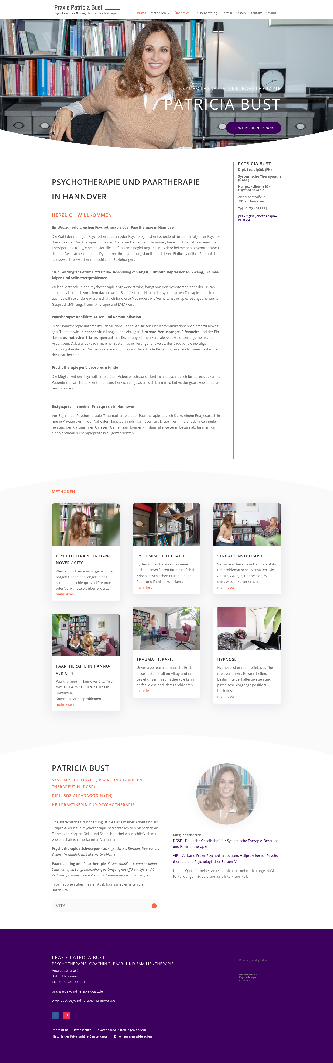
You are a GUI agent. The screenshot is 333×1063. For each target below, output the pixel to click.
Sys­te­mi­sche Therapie (161, 555)
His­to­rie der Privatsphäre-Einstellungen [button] (80, 1036)
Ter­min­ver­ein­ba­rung (253, 127)
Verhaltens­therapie (240, 555)
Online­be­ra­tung (205, 13)
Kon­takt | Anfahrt (263, 13)
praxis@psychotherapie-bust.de (257, 218)
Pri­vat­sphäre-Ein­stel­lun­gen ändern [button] (121, 1030)
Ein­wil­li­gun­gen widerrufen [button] (133, 1036)
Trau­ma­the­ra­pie (155, 659)
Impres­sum (60, 1030)
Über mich (182, 13)
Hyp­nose (227, 659)
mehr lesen (65, 594)
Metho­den (158, 13)
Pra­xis (141, 13)
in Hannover (248, 977)
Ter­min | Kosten (234, 13)
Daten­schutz (82, 1030)
